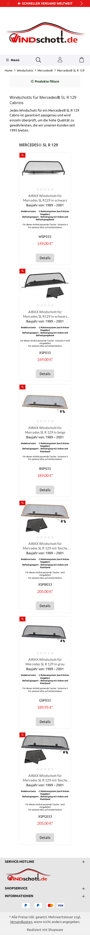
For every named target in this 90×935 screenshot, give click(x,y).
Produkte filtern (45, 81)
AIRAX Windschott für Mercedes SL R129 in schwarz (45, 198)
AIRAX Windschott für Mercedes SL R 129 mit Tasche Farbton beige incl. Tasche (45, 546)
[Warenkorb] (81, 60)
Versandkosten (21, 922)
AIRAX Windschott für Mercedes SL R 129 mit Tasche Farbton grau (45, 779)
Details (45, 258)
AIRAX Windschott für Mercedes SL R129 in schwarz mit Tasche (45, 314)
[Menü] (12, 60)
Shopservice (16, 888)
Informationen (19, 896)
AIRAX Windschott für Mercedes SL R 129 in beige (45, 430)
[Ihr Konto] (60, 60)
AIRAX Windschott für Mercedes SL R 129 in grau (45, 662)
